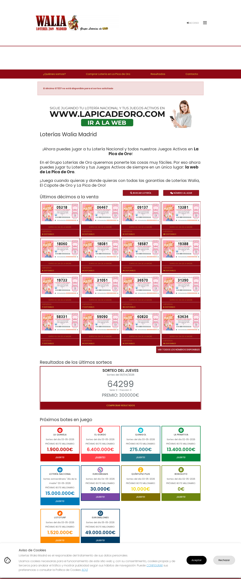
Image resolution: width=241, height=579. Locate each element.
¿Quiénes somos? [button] (54, 74)
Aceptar (197, 560)
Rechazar (224, 560)
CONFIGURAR (154, 565)
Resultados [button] (158, 74)
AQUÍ (85, 570)
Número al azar (181, 192)
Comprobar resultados (120, 405)
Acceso (193, 22)
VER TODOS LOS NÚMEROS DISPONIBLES (179, 349)
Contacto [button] (192, 74)
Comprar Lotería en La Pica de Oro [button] (108, 74)
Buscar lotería (140, 192)
